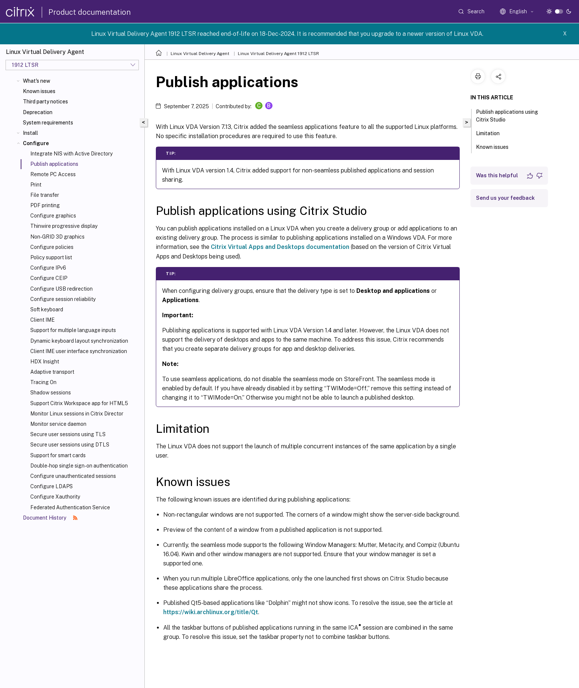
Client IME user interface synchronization (78, 351)
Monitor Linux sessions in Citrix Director (76, 414)
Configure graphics (53, 216)
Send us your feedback (505, 198)
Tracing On (43, 382)
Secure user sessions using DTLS (69, 445)
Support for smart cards (58, 455)
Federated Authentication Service (70, 507)
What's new (36, 81)
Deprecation (37, 112)
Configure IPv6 (48, 268)
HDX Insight (44, 361)
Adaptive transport (52, 372)
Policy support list (51, 257)
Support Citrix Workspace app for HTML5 (79, 403)
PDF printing (45, 205)
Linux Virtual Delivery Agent (200, 53)
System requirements (48, 123)
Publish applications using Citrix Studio (507, 116)
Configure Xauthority (55, 497)
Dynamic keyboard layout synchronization (79, 341)
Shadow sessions (50, 393)
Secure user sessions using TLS (68, 434)
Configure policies (51, 247)
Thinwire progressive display (63, 226)
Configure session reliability (63, 299)
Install (30, 133)
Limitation (492, 132)
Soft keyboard (46, 309)
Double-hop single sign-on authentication (79, 466)
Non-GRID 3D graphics (57, 237)
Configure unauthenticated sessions (73, 476)
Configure (36, 143)
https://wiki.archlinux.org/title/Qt (210, 612)
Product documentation (89, 12)
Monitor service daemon (58, 424)
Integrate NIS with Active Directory (71, 154)
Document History (50, 518)
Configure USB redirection (61, 289)
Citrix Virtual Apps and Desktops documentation (280, 246)
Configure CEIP (48, 278)
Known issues (39, 91)
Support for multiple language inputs (73, 330)
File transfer (44, 195)
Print (35, 185)
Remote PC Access (53, 174)
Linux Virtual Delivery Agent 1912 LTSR (278, 53)
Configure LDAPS (51, 486)
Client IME (42, 320)
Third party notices (45, 102)
